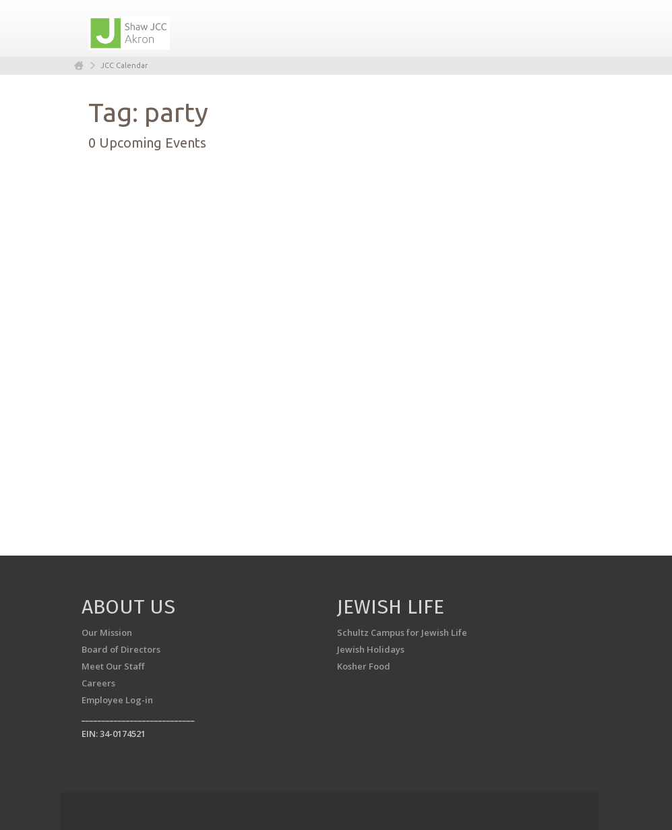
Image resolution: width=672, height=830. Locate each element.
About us (128, 607)
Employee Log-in (117, 700)
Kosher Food (363, 666)
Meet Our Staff (113, 666)
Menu (568, 28)
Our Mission (107, 632)
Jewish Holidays (370, 649)
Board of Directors (121, 649)
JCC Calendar (124, 65)
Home (79, 65)
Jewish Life (390, 607)
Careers (98, 683)
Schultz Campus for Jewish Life (402, 632)
